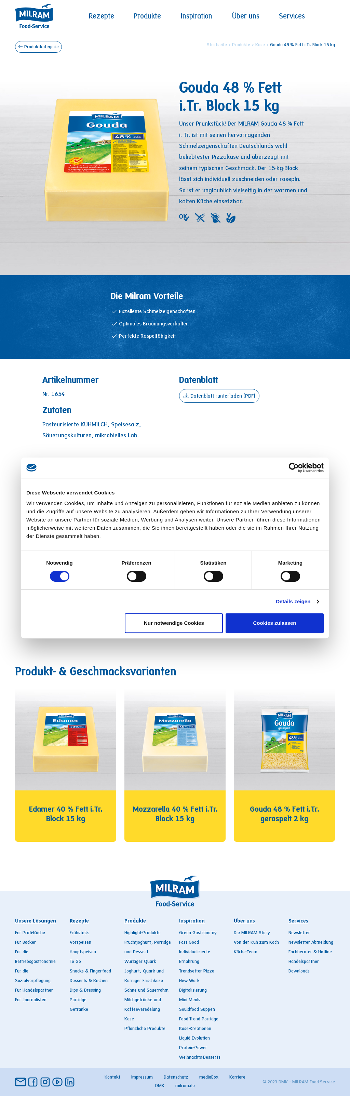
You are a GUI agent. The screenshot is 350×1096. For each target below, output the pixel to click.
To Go (75, 961)
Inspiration (196, 17)
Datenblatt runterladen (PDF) (219, 395)
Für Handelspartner (34, 990)
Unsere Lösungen (35, 921)
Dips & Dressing (85, 990)
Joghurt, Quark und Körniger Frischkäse (144, 976)
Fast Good (189, 942)
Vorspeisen (80, 942)
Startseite (217, 45)
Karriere (237, 1077)
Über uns (245, 17)
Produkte (147, 17)
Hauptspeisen (83, 952)
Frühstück (79, 933)
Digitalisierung (193, 990)
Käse (260, 45)
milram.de (185, 1086)
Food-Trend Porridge (198, 1019)
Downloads (299, 971)
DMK (159, 1086)
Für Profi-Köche (30, 933)
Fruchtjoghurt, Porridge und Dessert (147, 947)
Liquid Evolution (194, 1038)
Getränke (79, 1009)
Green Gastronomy (198, 933)
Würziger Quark (140, 961)
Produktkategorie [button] (38, 46)
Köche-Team (245, 952)
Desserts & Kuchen (89, 981)
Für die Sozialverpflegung (33, 976)
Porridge (78, 1000)
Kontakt (112, 1077)
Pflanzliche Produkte (144, 1029)
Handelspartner (303, 961)
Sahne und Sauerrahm (146, 990)
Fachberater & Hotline (310, 952)
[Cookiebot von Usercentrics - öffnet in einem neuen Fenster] (294, 468)
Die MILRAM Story (252, 933)
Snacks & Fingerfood (90, 971)
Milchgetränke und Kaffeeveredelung (142, 1005)
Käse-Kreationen (195, 1029)
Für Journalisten (30, 1000)
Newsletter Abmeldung (310, 942)
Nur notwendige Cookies (174, 623)
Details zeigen (293, 601)
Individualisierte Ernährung (194, 957)
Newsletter (299, 933)
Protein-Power (193, 1048)
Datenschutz (176, 1077)
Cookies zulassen (274, 623)
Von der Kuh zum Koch (256, 942)
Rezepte (101, 17)
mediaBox (208, 1077)
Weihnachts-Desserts (199, 1057)
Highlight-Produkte (142, 933)
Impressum (142, 1077)
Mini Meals (189, 1000)
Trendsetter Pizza (196, 971)
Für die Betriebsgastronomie (35, 957)
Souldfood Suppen (197, 1009)
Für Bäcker (25, 942)
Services (292, 17)
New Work (189, 981)
